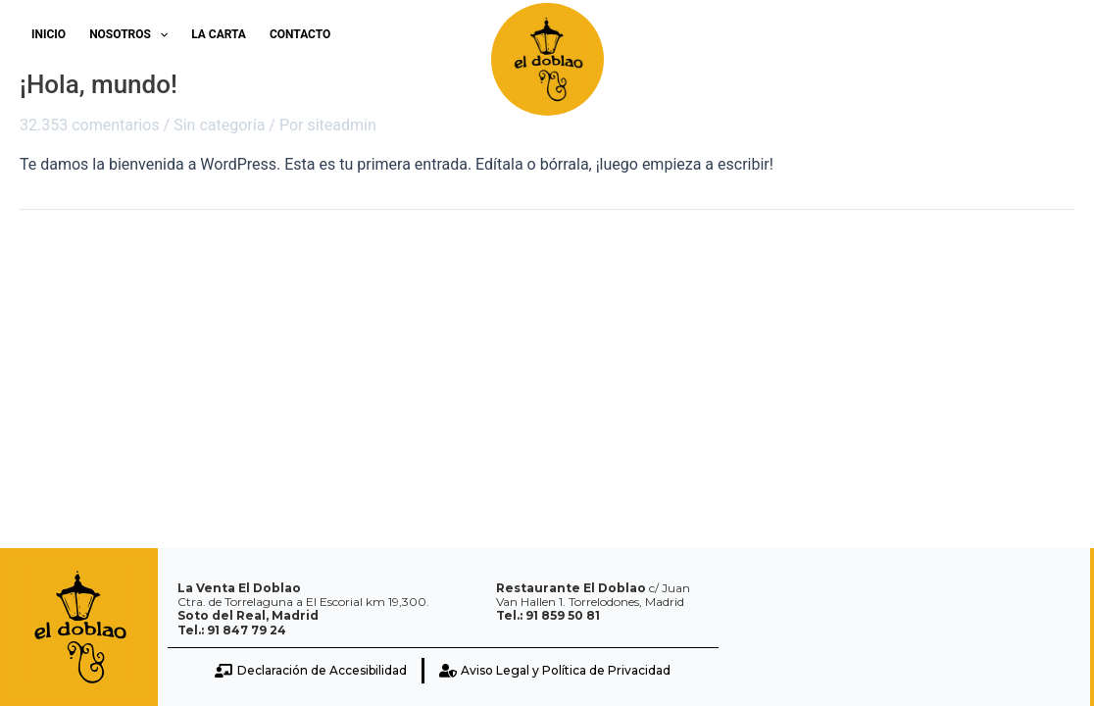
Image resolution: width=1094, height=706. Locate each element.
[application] (159, 34)
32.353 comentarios (90, 125)
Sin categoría (219, 125)
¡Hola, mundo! (98, 84)
